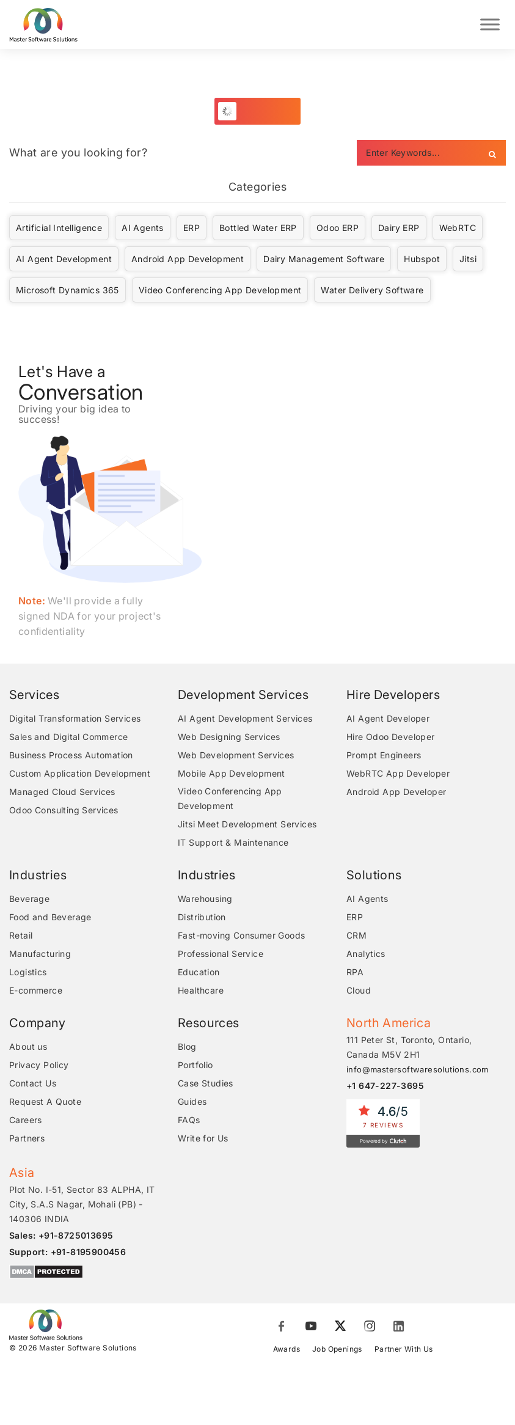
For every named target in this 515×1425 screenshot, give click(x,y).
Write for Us (203, 1139)
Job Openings (337, 1350)
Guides (192, 1102)
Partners (27, 1139)
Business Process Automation (71, 756)
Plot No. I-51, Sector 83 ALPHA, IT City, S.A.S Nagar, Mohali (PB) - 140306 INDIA (82, 1205)
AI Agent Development (64, 260)
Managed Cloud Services (62, 793)
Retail (20, 936)
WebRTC (457, 229)
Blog (187, 1047)
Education (199, 973)
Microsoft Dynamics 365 (67, 291)
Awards (286, 1350)
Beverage (29, 900)
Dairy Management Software (323, 260)
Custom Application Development (79, 774)
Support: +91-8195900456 (67, 1253)
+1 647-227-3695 (385, 1087)
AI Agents (143, 229)
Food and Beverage (50, 918)
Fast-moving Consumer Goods (241, 936)
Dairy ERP (399, 229)
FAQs (189, 1121)
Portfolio (195, 1066)
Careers (25, 1121)
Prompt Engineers (383, 756)
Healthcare (201, 991)
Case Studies (205, 1084)
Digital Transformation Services (75, 719)
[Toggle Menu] (490, 25)
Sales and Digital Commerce (68, 738)
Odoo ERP (337, 229)
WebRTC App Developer (398, 774)
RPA (354, 973)
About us (28, 1047)
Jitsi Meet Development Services (247, 825)
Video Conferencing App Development (220, 291)
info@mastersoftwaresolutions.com (417, 1070)
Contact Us (32, 1084)
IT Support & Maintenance (233, 843)
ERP (191, 229)
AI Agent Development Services (245, 719)
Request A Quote (45, 1102)
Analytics (365, 955)
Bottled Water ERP (258, 229)
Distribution (202, 918)
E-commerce (35, 991)
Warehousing (205, 900)
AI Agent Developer (387, 719)
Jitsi (468, 260)
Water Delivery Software (372, 291)
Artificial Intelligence (59, 229)
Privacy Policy (39, 1066)
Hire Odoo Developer (390, 738)
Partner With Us (403, 1350)
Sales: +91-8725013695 (61, 1236)
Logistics (28, 973)
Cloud (358, 991)
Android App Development (187, 260)
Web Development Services (236, 756)
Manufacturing (40, 955)
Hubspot (422, 260)
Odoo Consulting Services (64, 811)
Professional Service (220, 955)
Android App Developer (396, 793)
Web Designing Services (229, 738)
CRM (356, 936)
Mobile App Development (231, 774)
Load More (264, 112)
